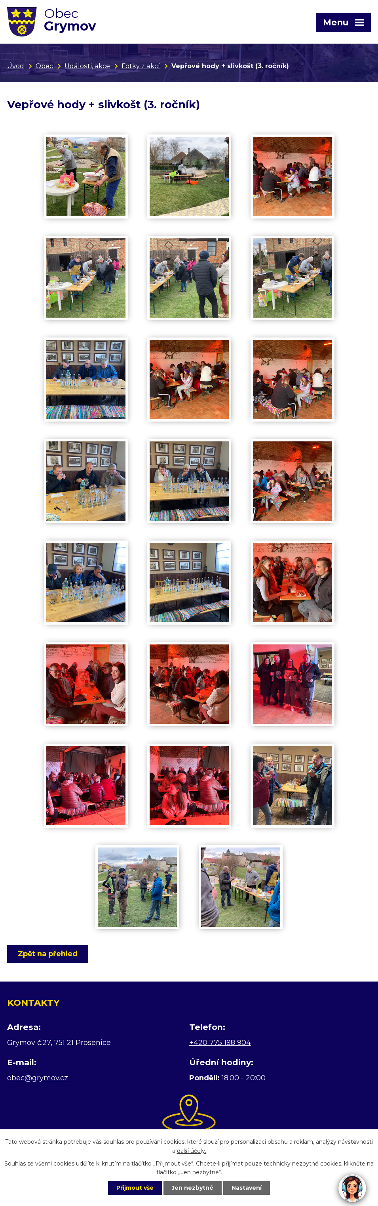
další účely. (191, 1150)
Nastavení (247, 1187)
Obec (44, 66)
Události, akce (87, 66)
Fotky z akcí (141, 66)
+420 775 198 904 (220, 1042)
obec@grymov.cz (37, 1078)
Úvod (15, 66)
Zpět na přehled (48, 953)
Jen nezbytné (192, 1187)
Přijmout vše (135, 1187)
